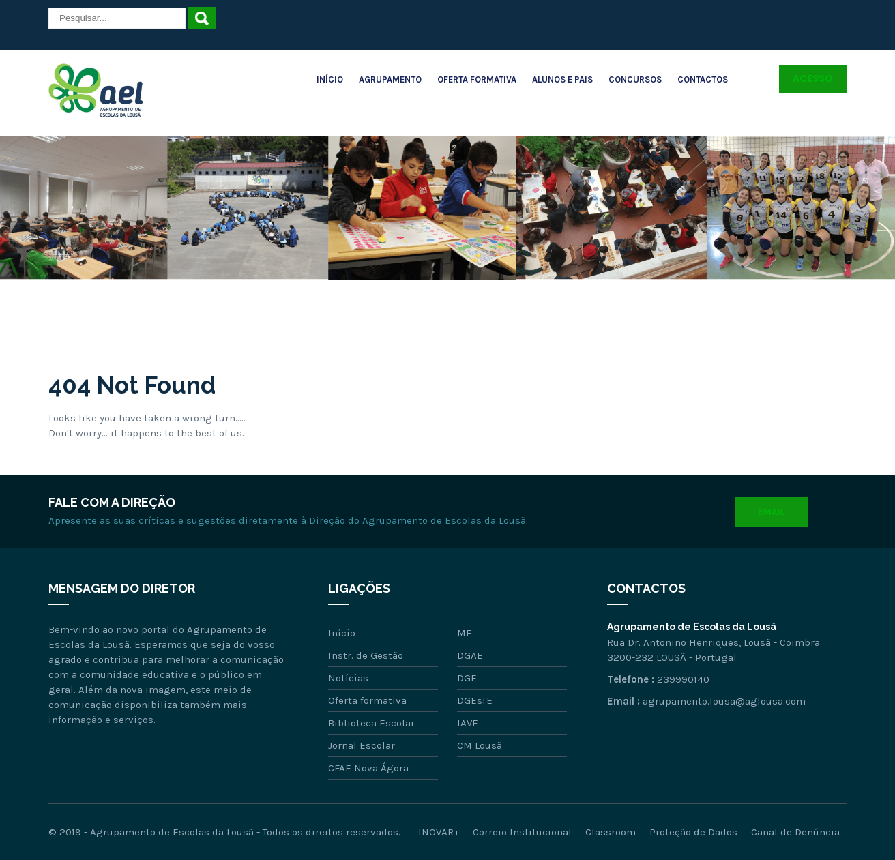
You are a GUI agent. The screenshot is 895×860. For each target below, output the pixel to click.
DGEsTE (475, 700)
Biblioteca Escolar (371, 723)
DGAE (470, 655)
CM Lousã (479, 745)
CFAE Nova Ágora (368, 768)
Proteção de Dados (693, 832)
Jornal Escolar (361, 745)
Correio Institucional (522, 832)
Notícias (348, 678)
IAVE (467, 723)
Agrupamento (390, 79)
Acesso (813, 78)
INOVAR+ (438, 832)
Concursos (635, 79)
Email (771, 512)
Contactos (702, 79)
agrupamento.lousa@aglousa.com (724, 701)
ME (464, 633)
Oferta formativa (367, 700)
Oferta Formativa (476, 79)
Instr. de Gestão (365, 655)
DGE (467, 678)
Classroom (610, 832)
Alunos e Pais (562, 79)
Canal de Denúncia (795, 832)
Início (330, 79)
